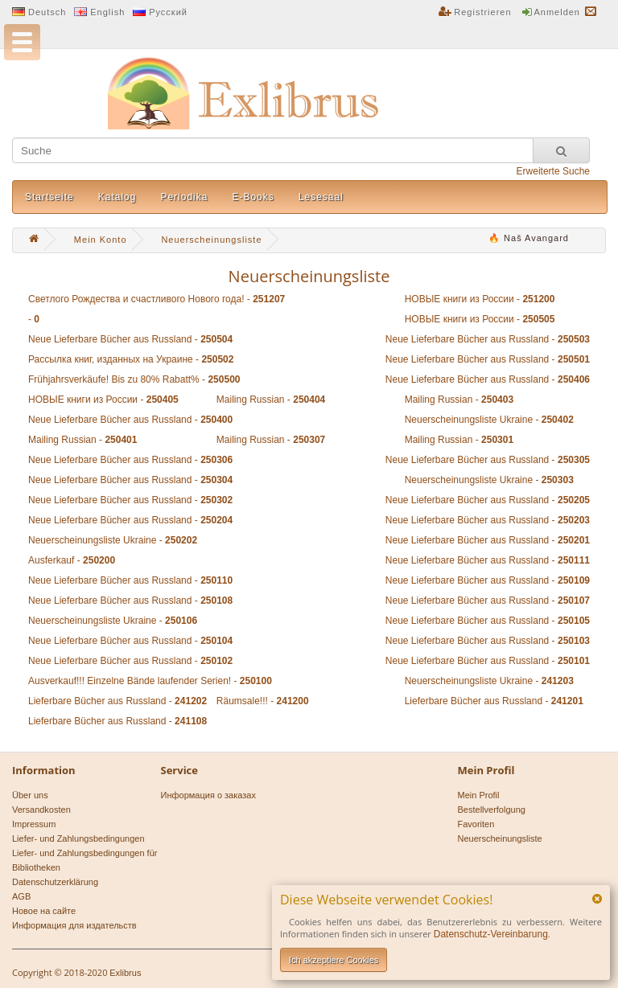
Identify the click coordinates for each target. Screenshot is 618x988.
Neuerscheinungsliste (500, 838)
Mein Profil (479, 795)
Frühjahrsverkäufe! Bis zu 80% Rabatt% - (134, 379)
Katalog (117, 197)
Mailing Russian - (270, 399)
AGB (21, 896)
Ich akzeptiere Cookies (333, 960)
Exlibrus (125, 973)
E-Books (253, 197)
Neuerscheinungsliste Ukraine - (489, 419)
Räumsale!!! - (262, 701)
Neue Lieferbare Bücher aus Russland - (130, 339)
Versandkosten (41, 809)
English (107, 12)
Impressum (34, 824)
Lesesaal (321, 197)
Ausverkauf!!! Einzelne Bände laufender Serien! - (150, 681)
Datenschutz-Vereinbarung (491, 934)
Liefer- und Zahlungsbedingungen (78, 838)
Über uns (30, 795)
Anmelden (557, 12)
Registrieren (482, 12)
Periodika (184, 197)
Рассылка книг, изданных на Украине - (130, 359)
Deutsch (47, 12)
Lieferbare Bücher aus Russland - (117, 701)
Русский (168, 12)
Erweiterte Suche (553, 171)
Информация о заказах (208, 795)
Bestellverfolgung (491, 809)
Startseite (49, 197)
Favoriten (476, 824)
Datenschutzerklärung (55, 882)
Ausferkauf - (71, 560)
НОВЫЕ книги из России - (480, 299)
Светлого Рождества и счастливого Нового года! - (156, 299)
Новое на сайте (44, 911)
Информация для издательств (74, 925)
